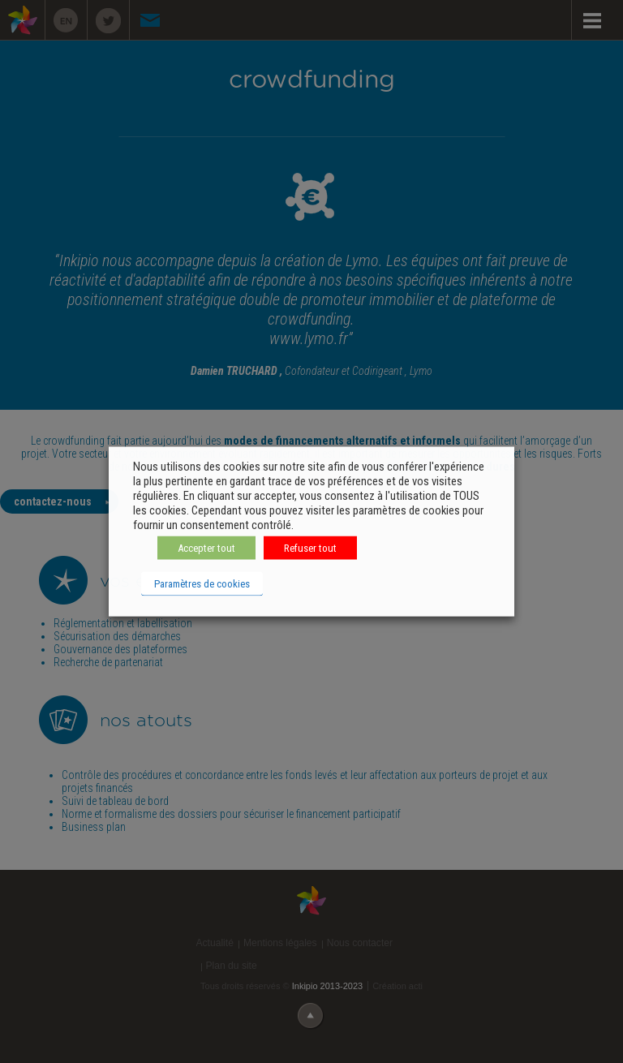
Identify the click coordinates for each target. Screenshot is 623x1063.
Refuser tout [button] (310, 548)
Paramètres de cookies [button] (202, 584)
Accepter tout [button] (206, 548)
